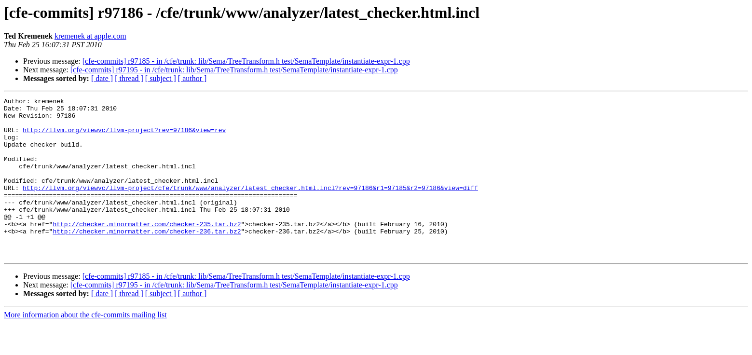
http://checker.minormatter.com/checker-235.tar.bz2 (147, 250)
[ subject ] (160, 78)
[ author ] (192, 78)
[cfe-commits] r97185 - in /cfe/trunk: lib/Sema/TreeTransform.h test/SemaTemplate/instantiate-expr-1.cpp (246, 61)
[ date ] (102, 78)
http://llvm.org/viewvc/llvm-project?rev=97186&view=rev (124, 137)
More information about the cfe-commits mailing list (85, 346)
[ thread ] (129, 78)
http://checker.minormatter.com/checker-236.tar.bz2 (147, 258)
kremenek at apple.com (90, 36)
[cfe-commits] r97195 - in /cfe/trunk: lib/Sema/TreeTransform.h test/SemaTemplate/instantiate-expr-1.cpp (234, 70)
